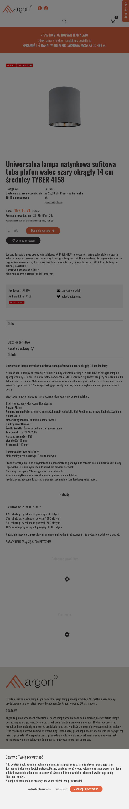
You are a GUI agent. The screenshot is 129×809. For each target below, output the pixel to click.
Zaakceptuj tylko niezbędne (39, 788)
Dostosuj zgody (61, 788)
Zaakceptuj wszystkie (86, 789)
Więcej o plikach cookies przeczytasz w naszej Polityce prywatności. (44, 781)
